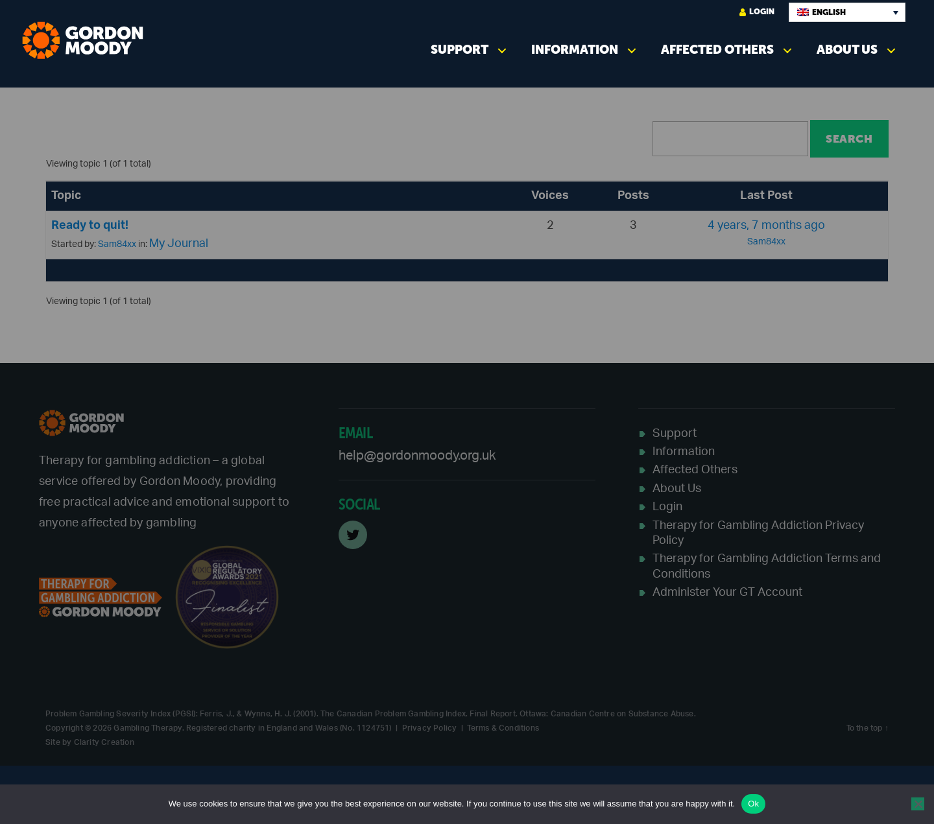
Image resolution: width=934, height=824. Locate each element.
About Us (847, 49)
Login (756, 12)
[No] (917, 803)
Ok (753, 803)
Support (459, 49)
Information (574, 49)
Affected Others (717, 49)
